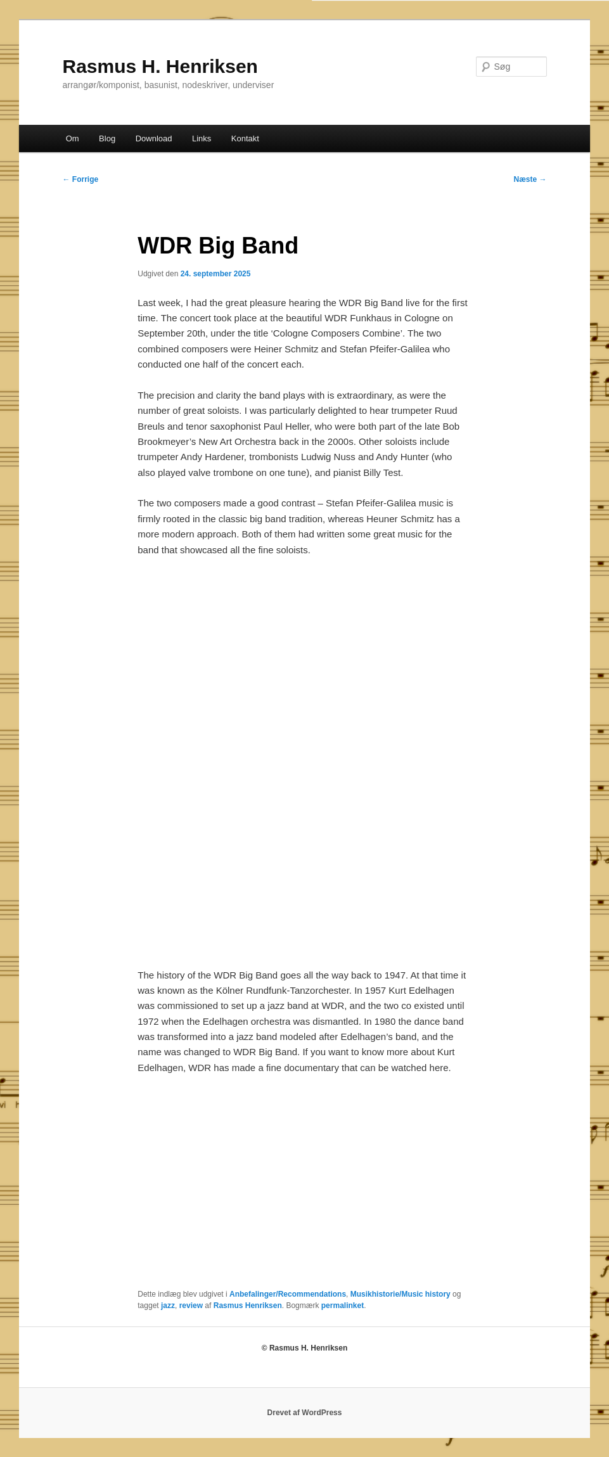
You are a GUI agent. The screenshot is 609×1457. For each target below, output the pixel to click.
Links (201, 138)
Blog (107, 138)
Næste (530, 179)
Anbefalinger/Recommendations (287, 1294)
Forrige (80, 179)
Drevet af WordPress (304, 1412)
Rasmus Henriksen (248, 1305)
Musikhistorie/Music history (400, 1294)
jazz (168, 1305)
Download (154, 138)
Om (72, 138)
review (191, 1305)
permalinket (342, 1305)
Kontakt (245, 138)
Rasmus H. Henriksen (159, 66)
